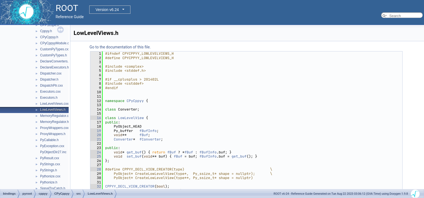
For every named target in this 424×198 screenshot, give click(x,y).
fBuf (144, 135)
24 (95, 152)
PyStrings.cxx (50, 164)
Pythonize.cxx (50, 176)
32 (95, 186)
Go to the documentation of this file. (120, 47)
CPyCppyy (135, 100)
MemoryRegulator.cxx (56, 116)
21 (95, 139)
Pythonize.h (48, 182)
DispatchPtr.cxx (51, 85)
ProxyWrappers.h (52, 134)
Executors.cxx (50, 92)
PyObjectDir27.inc (53, 152)
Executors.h (48, 98)
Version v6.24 (107, 9)
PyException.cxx (52, 146)
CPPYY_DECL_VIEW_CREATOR (129, 186)
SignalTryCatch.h (52, 188)
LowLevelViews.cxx (54, 104)
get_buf (134, 152)
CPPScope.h (49, 25)
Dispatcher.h (49, 79)
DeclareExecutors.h (54, 67)
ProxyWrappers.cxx (54, 128)
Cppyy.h (46, 31)
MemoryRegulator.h (54, 122)
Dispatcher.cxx (51, 73)
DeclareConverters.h (55, 61)
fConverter (150, 139)
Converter (123, 139)
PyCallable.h (49, 140)
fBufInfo (148, 130)
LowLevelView (131, 118)
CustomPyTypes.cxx (55, 49)
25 (95, 156)
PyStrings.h (48, 170)
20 (95, 135)
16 (95, 118)
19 (95, 130)
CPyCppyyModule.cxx (56, 43)
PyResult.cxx (49, 158)
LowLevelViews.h (53, 110)
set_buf (134, 156)
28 (95, 169)
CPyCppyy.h (49, 37)
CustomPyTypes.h (53, 55)
